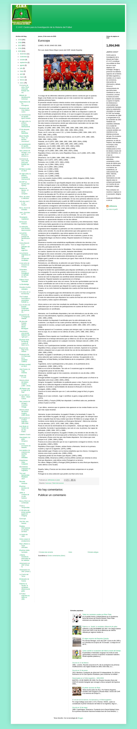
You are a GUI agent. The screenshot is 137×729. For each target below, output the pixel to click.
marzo (22, 77)
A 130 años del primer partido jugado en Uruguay (25, 513)
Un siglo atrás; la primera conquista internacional (25, 176)
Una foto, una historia (23, 522)
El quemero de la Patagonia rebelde (24, 316)
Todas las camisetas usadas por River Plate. (97, 614)
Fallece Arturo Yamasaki (24, 280)
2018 (20, 42)
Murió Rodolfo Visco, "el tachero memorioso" (24, 138)
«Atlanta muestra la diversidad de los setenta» (24, 557)
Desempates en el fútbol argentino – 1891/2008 (24, 420)
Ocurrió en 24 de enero (80, 670)
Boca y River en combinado (24, 502)
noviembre (23, 57)
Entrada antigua (93, 552)
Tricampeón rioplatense (24, 218)
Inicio (70, 552)
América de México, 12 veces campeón (24, 191)
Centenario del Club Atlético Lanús (24, 110)
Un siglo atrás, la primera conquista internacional (25, 123)
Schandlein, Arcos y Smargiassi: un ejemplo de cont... (24, 273)
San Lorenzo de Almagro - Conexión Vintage (24, 404)
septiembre (24, 62)
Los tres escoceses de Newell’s (24, 445)
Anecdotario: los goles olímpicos (24, 439)
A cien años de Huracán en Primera (24, 265)
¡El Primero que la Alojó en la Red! (24, 390)
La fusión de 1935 (23, 535)
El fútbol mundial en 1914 (25, 170)
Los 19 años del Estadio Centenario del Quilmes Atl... (24, 308)
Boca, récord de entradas (24, 208)
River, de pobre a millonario (24, 197)
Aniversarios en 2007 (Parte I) (24, 570)
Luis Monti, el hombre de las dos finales (23, 428)
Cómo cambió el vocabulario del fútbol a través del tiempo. (101, 651)
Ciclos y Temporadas (24, 506)
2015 (20, 51)
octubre (22, 60)
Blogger (80, 718)
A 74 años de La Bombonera (24, 293)
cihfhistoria (113, 206)
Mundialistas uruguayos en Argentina (24, 468)
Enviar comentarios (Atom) (56, 555)
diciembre (23, 54)
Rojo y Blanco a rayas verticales (24, 545)
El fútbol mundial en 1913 (25, 365)
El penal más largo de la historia (23, 349)
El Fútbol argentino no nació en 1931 (24, 596)
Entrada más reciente (46, 552)
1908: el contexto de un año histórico (24, 495)
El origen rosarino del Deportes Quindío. (95, 638)
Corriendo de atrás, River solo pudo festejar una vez (24, 88)
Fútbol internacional (58, 483)
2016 (20, 48)
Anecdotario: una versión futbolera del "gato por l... (24, 334)
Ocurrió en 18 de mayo (79, 707)
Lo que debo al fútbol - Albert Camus (24, 396)
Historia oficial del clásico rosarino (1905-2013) (24, 412)
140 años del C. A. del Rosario (24, 203)
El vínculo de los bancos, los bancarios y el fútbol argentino (91, 700)
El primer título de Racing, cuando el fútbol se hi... (24, 342)
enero (22, 83)
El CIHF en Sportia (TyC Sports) (24, 183)
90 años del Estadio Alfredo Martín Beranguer (23, 325)
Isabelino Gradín (24, 434)
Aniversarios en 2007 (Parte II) (24, 565)
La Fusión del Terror (23, 575)
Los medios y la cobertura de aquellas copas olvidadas (24, 453)
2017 (20, 45)
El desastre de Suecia (24, 580)
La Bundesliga (24, 284)
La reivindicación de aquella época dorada (25, 116)
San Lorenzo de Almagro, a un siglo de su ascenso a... (25, 153)
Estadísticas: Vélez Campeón (23, 462)
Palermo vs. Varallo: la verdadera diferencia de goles (24, 587)
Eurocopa (48, 483)
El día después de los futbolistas (24, 131)
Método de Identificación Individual (24, 97)
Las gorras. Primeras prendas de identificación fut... (24, 236)
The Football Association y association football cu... (24, 299)
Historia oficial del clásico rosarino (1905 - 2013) (24, 382)
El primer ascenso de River (24, 488)
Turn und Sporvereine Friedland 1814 (24, 476)
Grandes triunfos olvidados (25, 288)
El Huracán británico (23, 222)
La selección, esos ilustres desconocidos (24, 228)
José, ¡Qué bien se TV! (24, 213)
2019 (20, 40)
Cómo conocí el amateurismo (24, 540)
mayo (22, 71)
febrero (22, 80)
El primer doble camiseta (24, 551)
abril (21, 74)
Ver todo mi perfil (112, 209)
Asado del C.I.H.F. (22, 376)
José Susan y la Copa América (24, 371)
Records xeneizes (23, 482)
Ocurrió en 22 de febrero (80, 663)
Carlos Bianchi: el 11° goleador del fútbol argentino (24, 246)
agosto (22, 65)
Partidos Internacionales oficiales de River (24, 528)
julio (21, 68)
